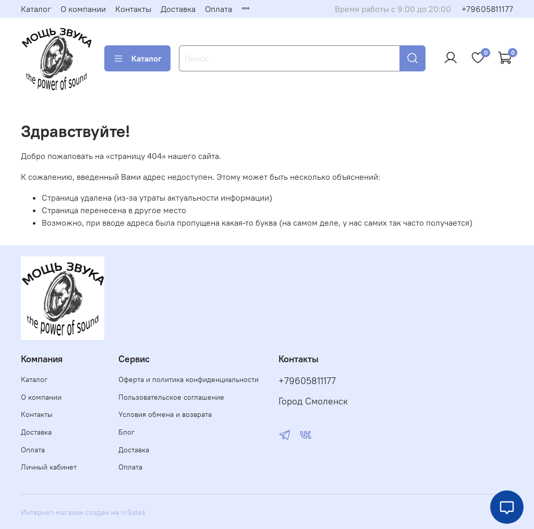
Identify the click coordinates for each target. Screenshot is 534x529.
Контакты (133, 9)
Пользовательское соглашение (171, 397)
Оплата (218, 9)
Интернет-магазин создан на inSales (83, 512)
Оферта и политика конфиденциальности (188, 379)
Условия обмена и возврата (165, 414)
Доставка (178, 9)
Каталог (36, 9)
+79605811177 (487, 9)
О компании (83, 9)
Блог (126, 432)
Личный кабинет (49, 467)
